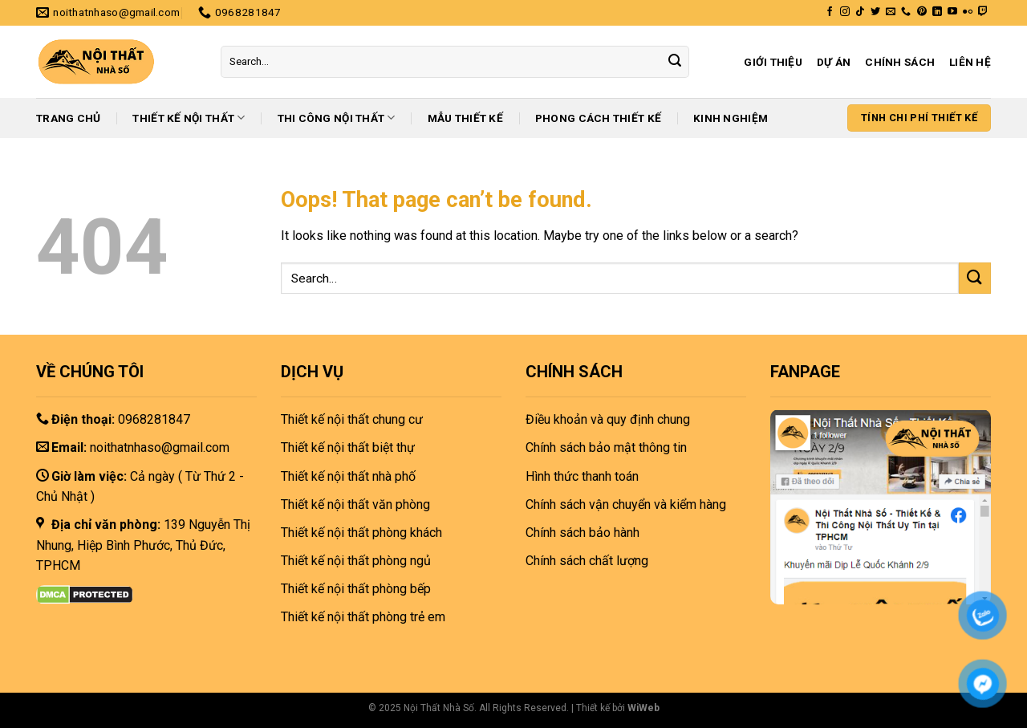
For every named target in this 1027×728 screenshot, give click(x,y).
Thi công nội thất (337, 117)
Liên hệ (970, 61)
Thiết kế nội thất (188, 117)
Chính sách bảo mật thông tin (606, 447)
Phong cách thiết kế (598, 118)
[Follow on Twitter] (875, 12)
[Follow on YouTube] (952, 12)
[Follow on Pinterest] (922, 12)
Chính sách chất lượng (587, 560)
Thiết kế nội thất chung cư (352, 419)
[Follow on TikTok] (860, 12)
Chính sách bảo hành (582, 532)
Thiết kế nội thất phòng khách (361, 532)
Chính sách (900, 61)
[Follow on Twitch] (983, 12)
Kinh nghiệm (730, 118)
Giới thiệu (773, 61)
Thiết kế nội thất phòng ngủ (356, 560)
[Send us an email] (890, 12)
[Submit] (674, 61)
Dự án (833, 61)
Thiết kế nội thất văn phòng (355, 504)
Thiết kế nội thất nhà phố (348, 476)
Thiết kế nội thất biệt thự (348, 447)
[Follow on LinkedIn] (937, 12)
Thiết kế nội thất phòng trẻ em (363, 616)
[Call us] (906, 12)
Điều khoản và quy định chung (608, 419)
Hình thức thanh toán (582, 476)
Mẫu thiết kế (465, 118)
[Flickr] (967, 12)
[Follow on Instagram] (845, 12)
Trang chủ (68, 118)
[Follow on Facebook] (829, 12)
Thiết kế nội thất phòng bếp (356, 588)
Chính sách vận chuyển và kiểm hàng (626, 504)
